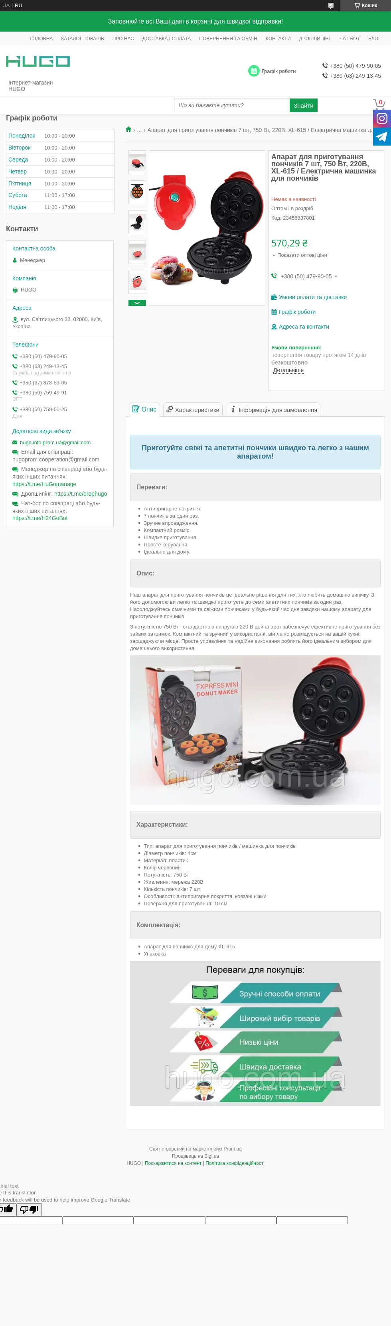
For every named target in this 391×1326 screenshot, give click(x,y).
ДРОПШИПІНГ (315, 38)
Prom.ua (233, 1149)
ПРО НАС (123, 38)
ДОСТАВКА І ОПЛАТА (166, 38)
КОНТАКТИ (278, 38)
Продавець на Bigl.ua (195, 1156)
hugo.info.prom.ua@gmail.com (55, 442)
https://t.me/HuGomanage (44, 484)
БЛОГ (374, 38)
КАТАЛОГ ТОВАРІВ (82, 38)
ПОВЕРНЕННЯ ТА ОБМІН (228, 38)
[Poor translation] (29, 1209)
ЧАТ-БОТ (350, 38)
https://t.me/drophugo (80, 494)
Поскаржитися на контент (173, 1163)
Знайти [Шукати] (303, 105)
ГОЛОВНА (41, 38)
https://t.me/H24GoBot (40, 518)
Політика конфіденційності (235, 1163)
